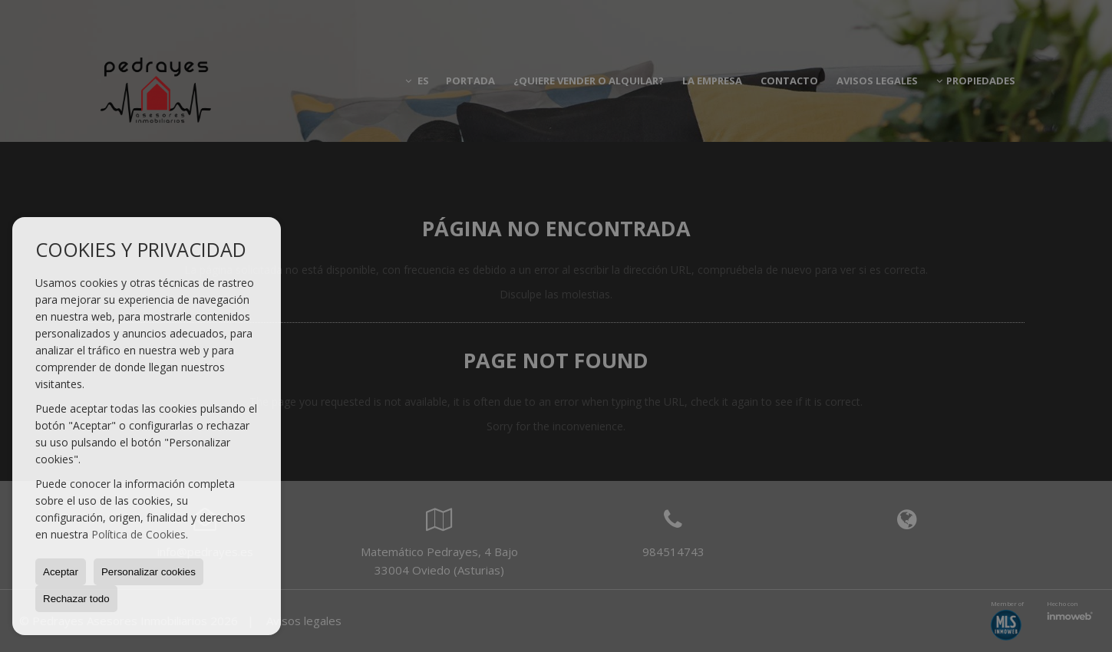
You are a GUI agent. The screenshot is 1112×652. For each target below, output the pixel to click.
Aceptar (60, 572)
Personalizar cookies (148, 572)
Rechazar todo (76, 598)
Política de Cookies (138, 534)
